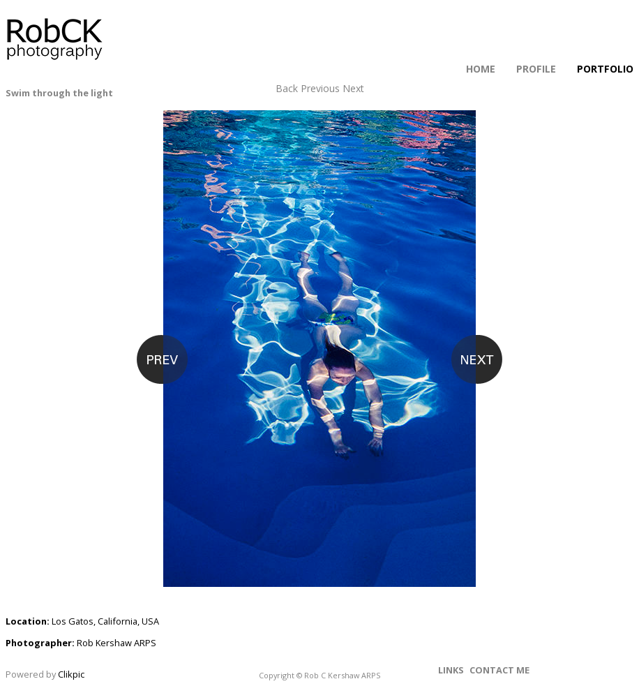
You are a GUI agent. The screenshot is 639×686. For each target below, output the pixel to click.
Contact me (499, 670)
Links (451, 670)
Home (480, 68)
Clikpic (71, 674)
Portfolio (605, 68)
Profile (536, 68)
